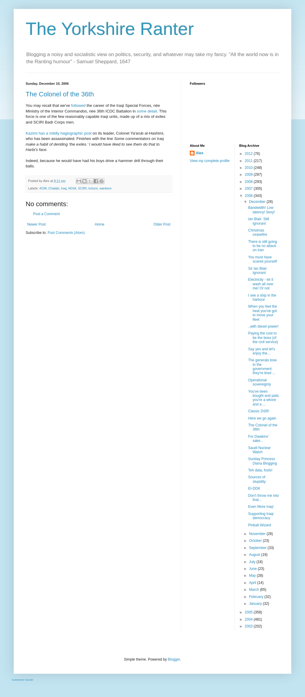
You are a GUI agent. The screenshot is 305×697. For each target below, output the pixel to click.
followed (78, 105)
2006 (249, 196)
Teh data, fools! (260, 470)
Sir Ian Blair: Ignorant (257, 270)
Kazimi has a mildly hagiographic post (59, 133)
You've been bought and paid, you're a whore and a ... (263, 397)
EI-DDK (254, 488)
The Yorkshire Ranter (110, 29)
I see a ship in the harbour (262, 297)
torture (93, 188)
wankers (105, 188)
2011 (249, 161)
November (258, 534)
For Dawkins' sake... (258, 438)
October (256, 541)
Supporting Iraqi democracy (260, 516)
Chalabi (53, 188)
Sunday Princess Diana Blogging (262, 461)
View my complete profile (209, 161)
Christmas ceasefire (257, 232)
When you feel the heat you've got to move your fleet (262, 312)
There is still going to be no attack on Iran (262, 246)
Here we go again (262, 418)
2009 (249, 174)
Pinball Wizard (259, 525)
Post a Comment (46, 214)
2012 (249, 154)
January (256, 604)
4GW (43, 188)
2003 (249, 626)
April (253, 583)
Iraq (64, 188)
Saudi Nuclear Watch (259, 450)
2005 (249, 612)
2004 (249, 619)
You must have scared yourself (262, 259)
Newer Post (36, 224)
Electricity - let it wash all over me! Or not (260, 283)
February (256, 597)
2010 (249, 168)
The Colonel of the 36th (60, 94)
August (255, 555)
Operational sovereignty (259, 382)
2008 (249, 182)
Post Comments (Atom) (66, 233)
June (253, 569)
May (253, 575)
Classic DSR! (258, 411)
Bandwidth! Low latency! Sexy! (261, 210)
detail (152, 111)
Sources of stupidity (257, 479)
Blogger (174, 659)
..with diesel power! (263, 326)
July (252, 562)
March (254, 589)
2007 (249, 188)
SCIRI (82, 188)
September (258, 548)
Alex (199, 153)
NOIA (72, 188)
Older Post (161, 224)
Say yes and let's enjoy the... (261, 351)
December (258, 202)
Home (99, 224)
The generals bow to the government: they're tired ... (262, 366)
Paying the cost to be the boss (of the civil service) (263, 337)
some (141, 111)
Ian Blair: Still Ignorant (258, 221)
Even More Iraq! (260, 507)
